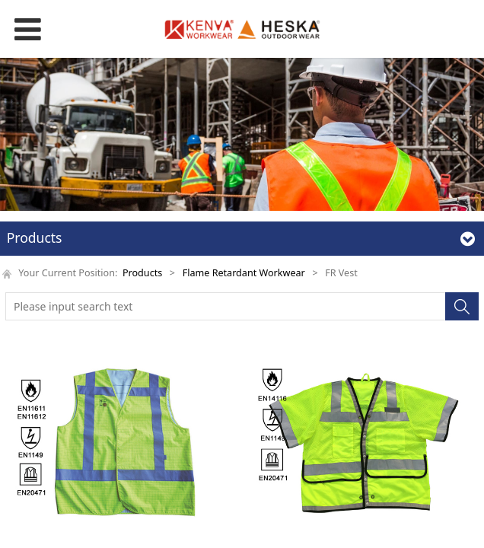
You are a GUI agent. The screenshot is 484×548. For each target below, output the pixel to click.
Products (142, 272)
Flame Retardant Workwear (244, 272)
